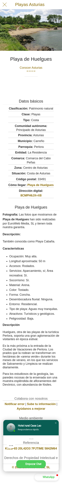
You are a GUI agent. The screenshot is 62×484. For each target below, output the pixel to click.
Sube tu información (41, 404)
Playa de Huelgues (40, 185)
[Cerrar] (5, 5)
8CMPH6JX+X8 (31, 195)
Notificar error (14, 404)
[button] (55, 423)
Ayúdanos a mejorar (31, 408)
